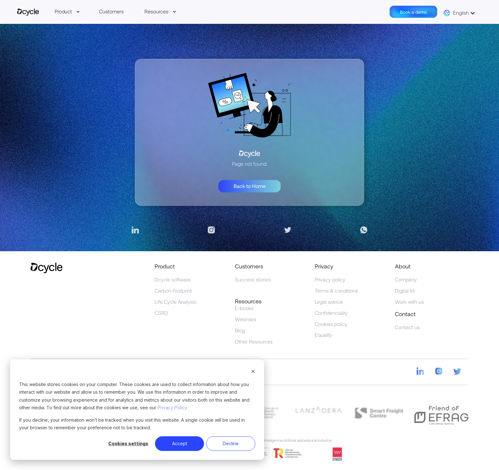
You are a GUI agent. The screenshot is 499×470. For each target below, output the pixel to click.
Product (63, 11)
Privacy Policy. (173, 407)
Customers (111, 11)
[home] (28, 13)
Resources (156, 11)
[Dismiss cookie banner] (253, 372)
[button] (67, 11)
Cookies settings (128, 443)
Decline (231, 443)
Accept (179, 443)
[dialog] (137, 409)
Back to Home (250, 186)
